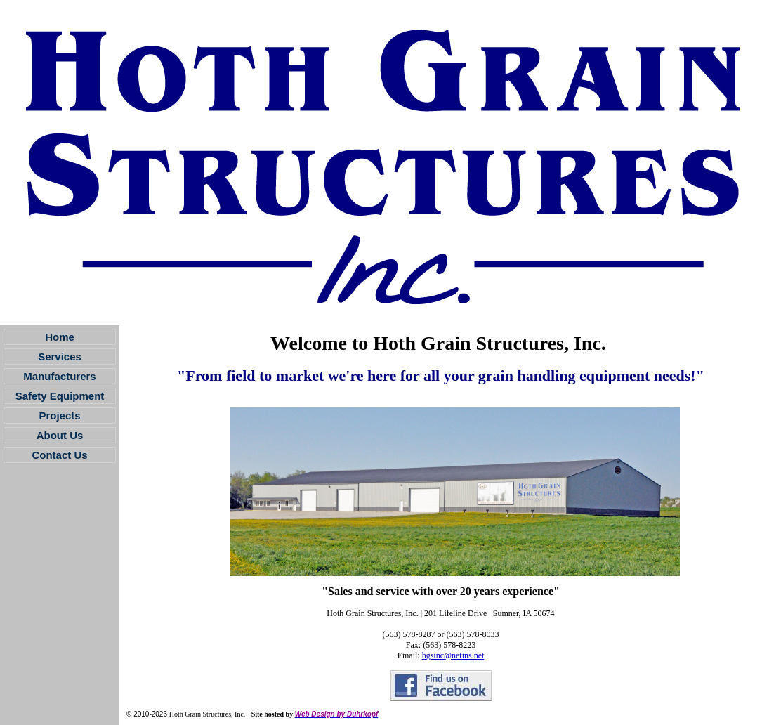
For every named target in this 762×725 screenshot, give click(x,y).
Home (59, 337)
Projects (59, 416)
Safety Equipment (60, 396)
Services (59, 356)
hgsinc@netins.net (453, 655)
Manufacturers (59, 376)
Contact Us (59, 455)
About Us (60, 435)
